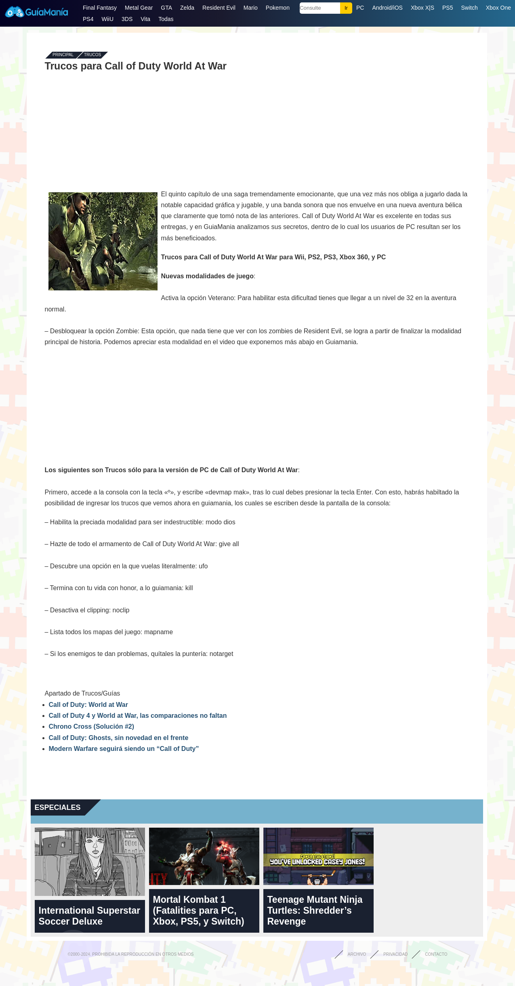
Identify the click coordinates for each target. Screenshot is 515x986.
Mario (251, 7)
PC (360, 7)
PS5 (447, 7)
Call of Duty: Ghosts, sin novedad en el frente (119, 737)
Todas (165, 19)
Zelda (187, 7)
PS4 (88, 19)
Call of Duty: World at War (88, 704)
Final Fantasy (100, 7)
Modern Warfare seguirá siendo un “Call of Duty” (124, 748)
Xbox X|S (422, 7)
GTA (166, 7)
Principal (63, 55)
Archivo (357, 954)
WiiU (107, 19)
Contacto (436, 954)
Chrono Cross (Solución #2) (92, 726)
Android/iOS (387, 7)
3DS (127, 19)
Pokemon (278, 7)
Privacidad (395, 954)
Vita (145, 19)
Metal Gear (139, 7)
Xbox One (498, 7)
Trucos (92, 55)
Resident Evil (218, 7)
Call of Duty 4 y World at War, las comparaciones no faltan (138, 715)
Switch (469, 7)
